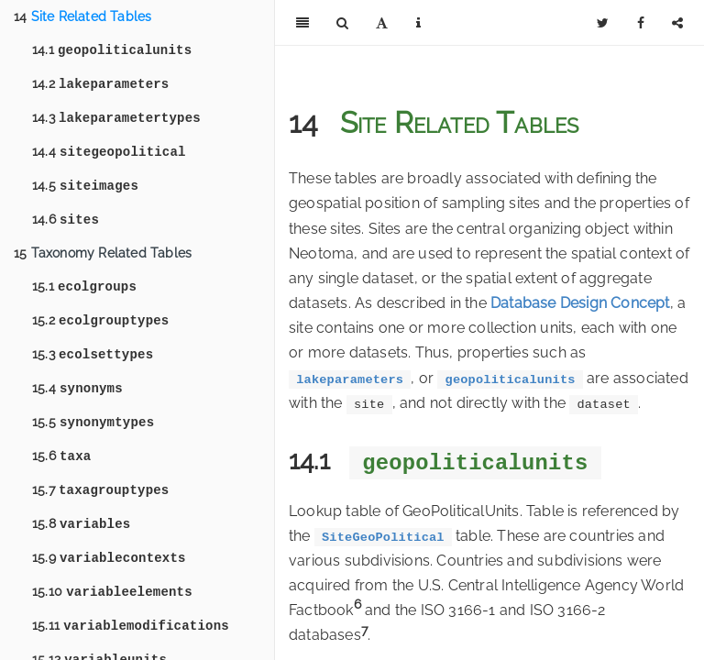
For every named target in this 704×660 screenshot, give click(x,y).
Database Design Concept (580, 303)
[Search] (342, 23)
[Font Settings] (382, 23)
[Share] (677, 23)
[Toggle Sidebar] (302, 23)
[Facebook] (640, 23)
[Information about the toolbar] (418, 23)
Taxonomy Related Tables (103, 264)
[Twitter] (602, 23)
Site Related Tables (82, 16)
